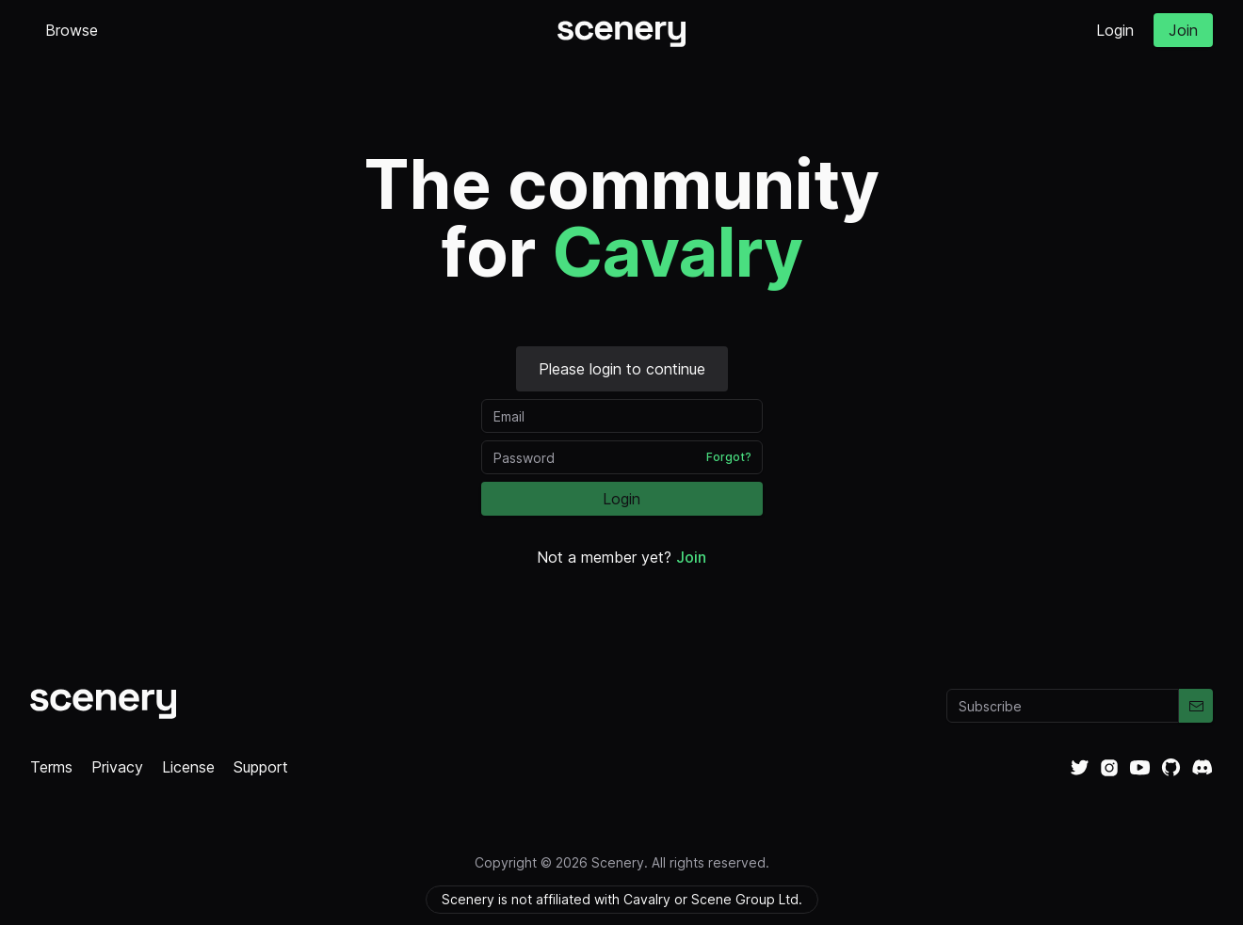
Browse (71, 30)
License (188, 767)
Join (1183, 30)
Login (1115, 30)
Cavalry (677, 252)
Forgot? (728, 457)
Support (261, 767)
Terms (51, 767)
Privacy (117, 767)
